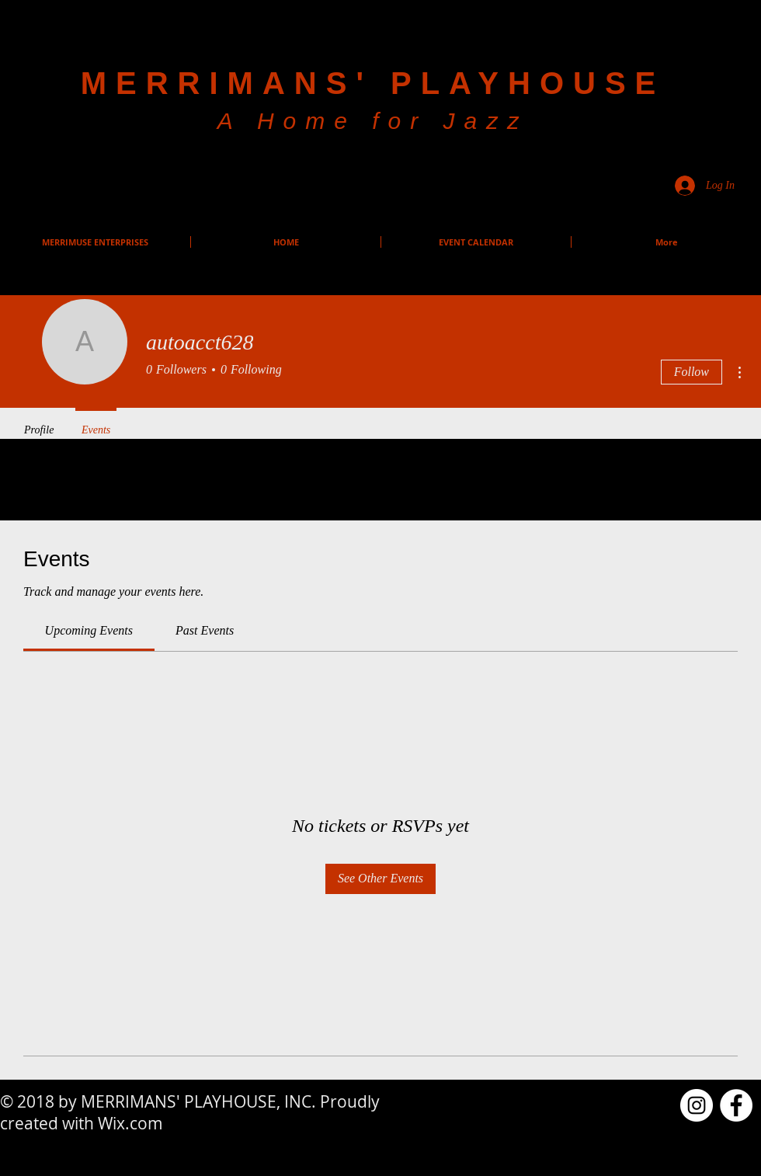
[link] (89, 630)
